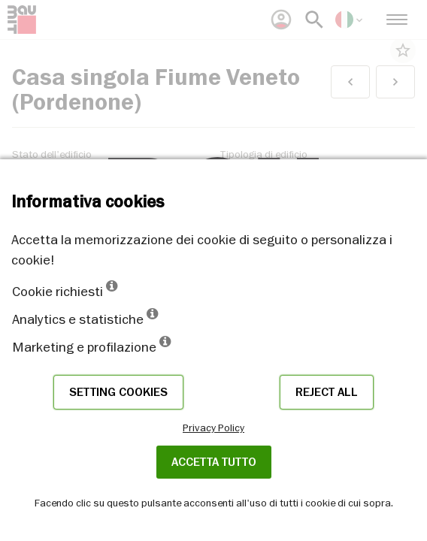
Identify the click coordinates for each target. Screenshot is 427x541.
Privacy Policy (213, 427)
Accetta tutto (213, 462)
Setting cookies (118, 392)
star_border (403, 50)
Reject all (326, 392)
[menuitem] (281, 19)
